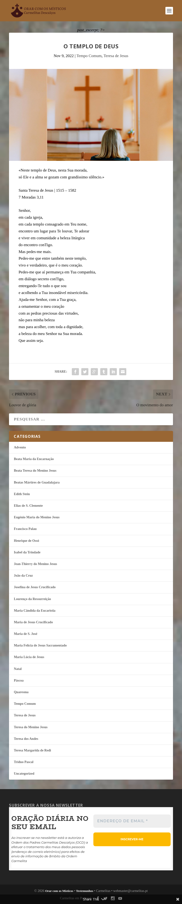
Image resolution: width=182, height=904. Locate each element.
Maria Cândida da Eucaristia (34, 610)
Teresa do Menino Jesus (30, 727)
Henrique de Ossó (26, 540)
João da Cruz (23, 575)
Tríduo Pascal (23, 762)
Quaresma (21, 692)
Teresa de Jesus (116, 56)
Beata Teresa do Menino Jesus (35, 470)
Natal (18, 669)
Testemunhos (84, 891)
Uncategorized (24, 773)
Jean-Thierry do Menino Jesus (35, 564)
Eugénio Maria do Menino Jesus (36, 517)
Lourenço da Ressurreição (32, 599)
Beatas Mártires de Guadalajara (36, 482)
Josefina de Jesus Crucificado (34, 587)
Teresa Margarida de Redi (32, 750)
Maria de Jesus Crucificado (33, 622)
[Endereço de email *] (132, 821)
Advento (20, 447)
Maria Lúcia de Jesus (29, 657)
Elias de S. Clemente (28, 505)
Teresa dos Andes (26, 739)
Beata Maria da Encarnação (34, 459)
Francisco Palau (25, 529)
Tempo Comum (89, 56)
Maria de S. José (25, 634)
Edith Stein (22, 494)
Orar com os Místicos (59, 891)
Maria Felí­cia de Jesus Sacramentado (40, 645)
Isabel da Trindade (27, 552)
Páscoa (18, 680)
